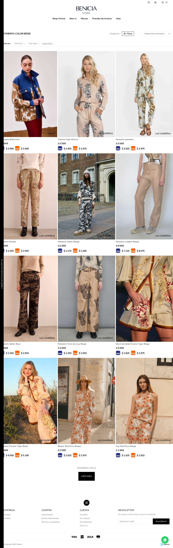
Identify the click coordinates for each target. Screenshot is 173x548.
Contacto (7, 518)
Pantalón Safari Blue (10, 344)
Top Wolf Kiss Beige (126, 446)
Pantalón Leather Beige (127, 241)
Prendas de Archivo (102, 18)
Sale (118, 18)
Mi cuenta (83, 514)
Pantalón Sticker (8, 241)
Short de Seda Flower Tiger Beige (133, 344)
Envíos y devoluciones (50, 518)
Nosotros (7, 514)
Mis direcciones (86, 522)
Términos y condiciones (51, 522)
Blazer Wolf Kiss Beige (69, 446)
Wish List (84, 525)
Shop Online (58, 18)
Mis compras (85, 518)
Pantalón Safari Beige (68, 241)
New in (73, 18)
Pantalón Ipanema (125, 139)
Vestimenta (18, 43)
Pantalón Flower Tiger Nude (14, 446)
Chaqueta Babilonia (9, 139)
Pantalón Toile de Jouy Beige (72, 344)
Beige (32, 43)
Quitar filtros (47, 43)
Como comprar (47, 514)
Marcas (84, 18)
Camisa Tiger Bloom (68, 139)
